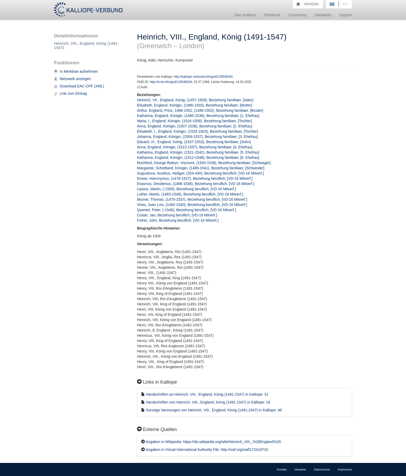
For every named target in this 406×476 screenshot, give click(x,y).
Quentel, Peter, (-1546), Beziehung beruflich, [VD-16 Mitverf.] (186, 210)
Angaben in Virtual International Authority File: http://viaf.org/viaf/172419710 (207, 449)
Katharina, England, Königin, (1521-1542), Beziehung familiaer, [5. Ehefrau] (198, 152)
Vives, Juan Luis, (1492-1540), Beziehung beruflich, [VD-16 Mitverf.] (192, 205)
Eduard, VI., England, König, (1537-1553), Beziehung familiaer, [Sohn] (194, 142)
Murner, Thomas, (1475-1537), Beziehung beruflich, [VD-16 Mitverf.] (192, 199)
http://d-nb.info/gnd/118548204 (171, 82)
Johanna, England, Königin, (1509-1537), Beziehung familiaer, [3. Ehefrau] (197, 137)
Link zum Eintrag (70, 93)
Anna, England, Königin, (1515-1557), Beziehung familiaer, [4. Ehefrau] (194, 147)
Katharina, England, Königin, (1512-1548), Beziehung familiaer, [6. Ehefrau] (198, 157)
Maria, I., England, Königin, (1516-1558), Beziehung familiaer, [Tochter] (194, 121)
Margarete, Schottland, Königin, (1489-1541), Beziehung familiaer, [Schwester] (200, 168)
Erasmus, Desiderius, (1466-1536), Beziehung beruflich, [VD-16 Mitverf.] (195, 184)
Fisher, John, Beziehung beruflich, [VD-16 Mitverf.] (178, 220)
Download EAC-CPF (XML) (79, 86)
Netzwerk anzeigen (72, 79)
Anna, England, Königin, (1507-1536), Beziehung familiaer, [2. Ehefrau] (194, 126)
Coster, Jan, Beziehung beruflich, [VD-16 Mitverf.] (177, 215)
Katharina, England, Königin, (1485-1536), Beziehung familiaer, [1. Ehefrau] (198, 116)
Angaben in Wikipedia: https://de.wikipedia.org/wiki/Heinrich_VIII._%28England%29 (213, 442)
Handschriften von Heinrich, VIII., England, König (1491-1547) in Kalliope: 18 (208, 402)
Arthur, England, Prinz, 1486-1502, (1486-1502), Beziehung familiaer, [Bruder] (200, 110)
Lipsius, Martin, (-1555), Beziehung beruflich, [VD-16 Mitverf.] (186, 189)
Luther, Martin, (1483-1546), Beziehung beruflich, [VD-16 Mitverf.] (190, 194)
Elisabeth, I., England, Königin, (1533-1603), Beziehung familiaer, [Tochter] (197, 131)
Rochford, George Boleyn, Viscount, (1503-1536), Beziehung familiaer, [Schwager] (204, 163)
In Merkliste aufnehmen (76, 71)
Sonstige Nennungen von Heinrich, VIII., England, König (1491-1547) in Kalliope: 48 (214, 410)
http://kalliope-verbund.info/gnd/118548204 (203, 77)
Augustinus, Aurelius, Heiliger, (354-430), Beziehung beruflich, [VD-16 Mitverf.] (200, 173)
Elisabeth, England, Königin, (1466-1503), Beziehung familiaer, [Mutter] (194, 105)
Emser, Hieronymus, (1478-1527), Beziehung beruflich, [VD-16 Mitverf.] (195, 178)
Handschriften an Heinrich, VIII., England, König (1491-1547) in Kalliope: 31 (207, 394)
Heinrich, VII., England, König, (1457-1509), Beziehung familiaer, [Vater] (195, 100)
